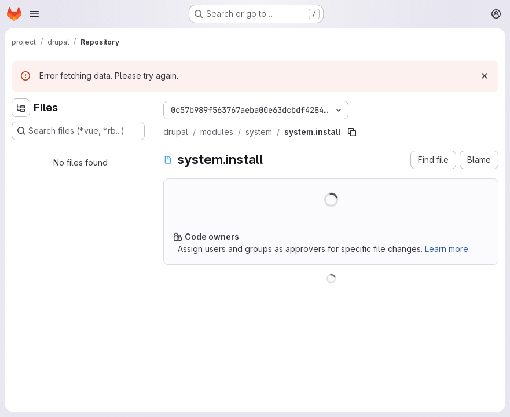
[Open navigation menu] (34, 14)
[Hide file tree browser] (21, 107)
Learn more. (447, 249)
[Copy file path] (352, 132)
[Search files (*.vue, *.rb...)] (78, 131)
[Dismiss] (484, 76)
